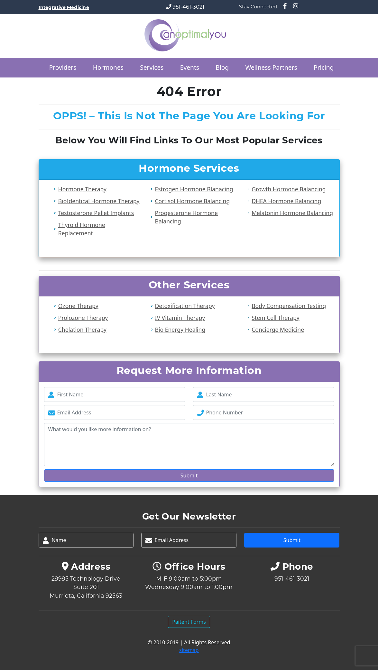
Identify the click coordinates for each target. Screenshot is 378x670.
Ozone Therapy (78, 306)
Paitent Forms (189, 621)
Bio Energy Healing (180, 329)
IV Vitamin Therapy (180, 317)
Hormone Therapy (82, 189)
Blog (222, 67)
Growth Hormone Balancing (289, 189)
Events (189, 67)
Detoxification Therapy (185, 306)
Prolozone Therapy (83, 317)
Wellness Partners (271, 67)
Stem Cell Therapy (275, 317)
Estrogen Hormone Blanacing (194, 189)
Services (151, 67)
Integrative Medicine (64, 7)
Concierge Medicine (278, 329)
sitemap (188, 650)
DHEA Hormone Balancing (286, 201)
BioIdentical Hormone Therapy (99, 201)
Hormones (108, 67)
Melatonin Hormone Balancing (292, 213)
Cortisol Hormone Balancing (192, 201)
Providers (63, 67)
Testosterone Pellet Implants (96, 213)
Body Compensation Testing (289, 306)
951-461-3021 (188, 7)
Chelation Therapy (82, 329)
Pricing (324, 67)
